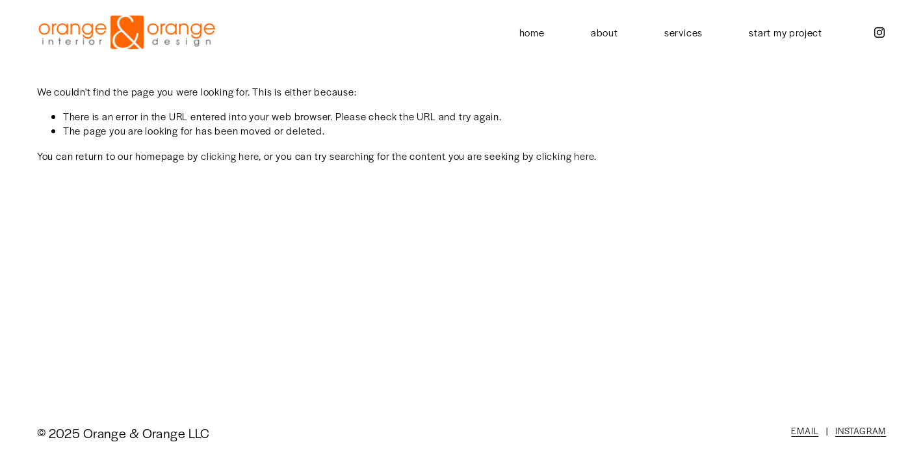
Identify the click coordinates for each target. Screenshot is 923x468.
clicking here (230, 155)
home (532, 32)
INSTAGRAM (860, 430)
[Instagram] (879, 32)
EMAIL (804, 430)
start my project (785, 32)
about (604, 32)
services (683, 32)
